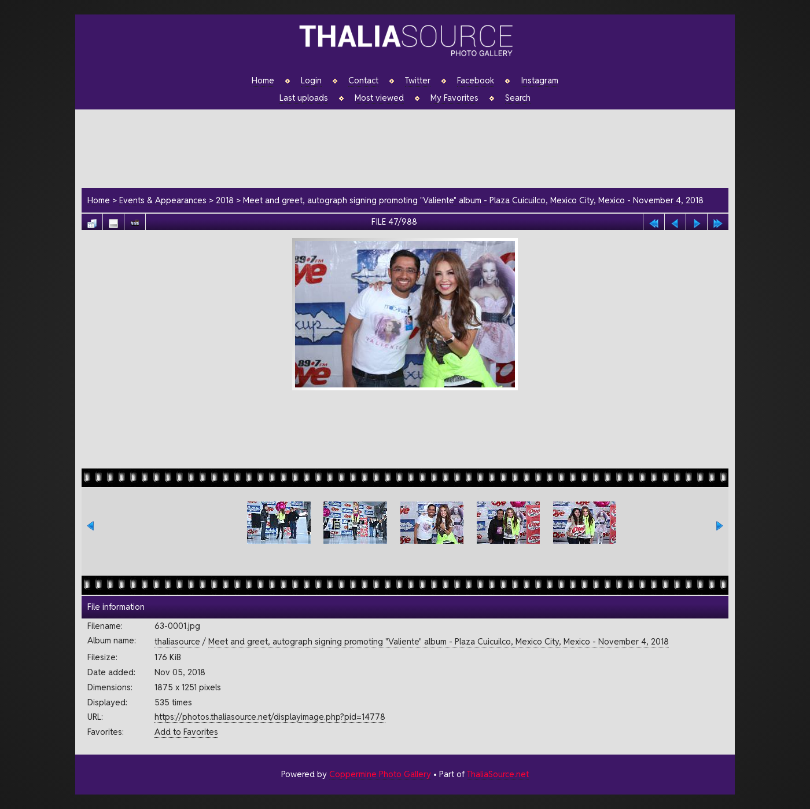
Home (263, 80)
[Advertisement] (410, 147)
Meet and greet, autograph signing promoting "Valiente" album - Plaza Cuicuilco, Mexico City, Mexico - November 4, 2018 (473, 200)
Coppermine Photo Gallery (380, 773)
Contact (363, 80)
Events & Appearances (163, 200)
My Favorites (454, 98)
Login (311, 80)
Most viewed (379, 98)
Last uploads (303, 98)
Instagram (539, 80)
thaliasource (177, 641)
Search (518, 98)
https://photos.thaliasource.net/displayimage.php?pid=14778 (269, 716)
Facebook (475, 80)
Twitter (417, 80)
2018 (225, 200)
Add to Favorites (186, 731)
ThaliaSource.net (498, 773)
